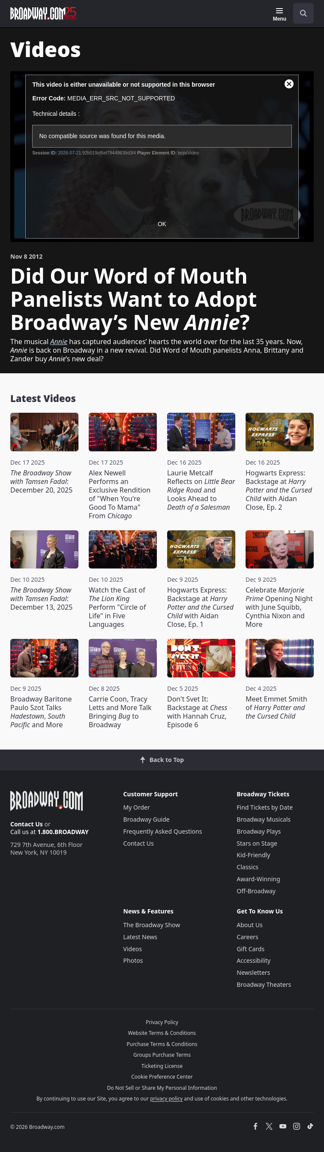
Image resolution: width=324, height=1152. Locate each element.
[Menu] (279, 14)
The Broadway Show (151, 925)
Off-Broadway (256, 891)
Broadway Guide (146, 819)
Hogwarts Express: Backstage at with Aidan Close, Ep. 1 (200, 607)
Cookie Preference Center (162, 1076)
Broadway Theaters (264, 984)
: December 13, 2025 (41, 598)
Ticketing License (162, 1066)
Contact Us (26, 824)
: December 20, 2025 (41, 481)
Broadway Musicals (264, 819)
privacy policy (166, 1098)
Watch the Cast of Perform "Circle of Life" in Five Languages (117, 607)
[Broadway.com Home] (43, 13)
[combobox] (300, 13)
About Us (249, 925)
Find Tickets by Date (265, 807)
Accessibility (253, 960)
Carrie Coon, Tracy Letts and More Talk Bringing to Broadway (120, 711)
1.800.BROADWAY (63, 832)
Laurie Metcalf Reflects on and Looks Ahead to (201, 490)
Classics (247, 867)
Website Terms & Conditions (162, 1033)
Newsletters (253, 972)
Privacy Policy (162, 1022)
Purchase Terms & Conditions (161, 1044)
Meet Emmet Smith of (276, 707)
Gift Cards (250, 949)
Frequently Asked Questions (162, 831)
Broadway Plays (259, 831)
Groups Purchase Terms (162, 1054)
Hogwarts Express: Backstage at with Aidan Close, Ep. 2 (279, 490)
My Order (136, 807)
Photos (133, 960)
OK (162, 224)
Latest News (140, 937)
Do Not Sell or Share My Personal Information (162, 1088)
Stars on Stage (257, 843)
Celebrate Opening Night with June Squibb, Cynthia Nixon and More (279, 607)
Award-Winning (258, 879)
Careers (247, 937)
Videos (132, 949)
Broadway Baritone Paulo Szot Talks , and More (41, 711)
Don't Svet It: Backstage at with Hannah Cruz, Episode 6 (197, 711)
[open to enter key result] (303, 13)
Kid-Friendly (253, 855)
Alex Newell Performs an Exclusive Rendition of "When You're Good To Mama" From (119, 494)
